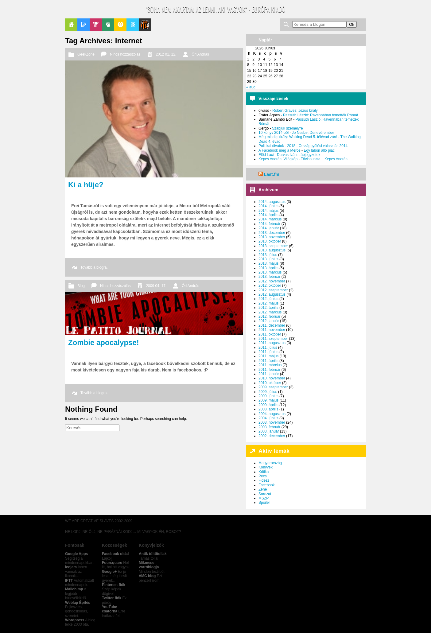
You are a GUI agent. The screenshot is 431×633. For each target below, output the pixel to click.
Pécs (262, 476)
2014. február (269, 224)
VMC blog (147, 576)
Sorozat (264, 494)
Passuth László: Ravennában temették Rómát (320, 115)
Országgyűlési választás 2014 (323, 146)
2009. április (268, 405)
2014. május (268, 210)
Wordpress (74, 620)
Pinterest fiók (113, 585)
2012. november (271, 281)
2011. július (267, 347)
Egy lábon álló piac (319, 150)
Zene (262, 489)
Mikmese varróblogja (149, 565)
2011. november (271, 330)
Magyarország (270, 463)
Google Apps (76, 554)
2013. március (270, 272)
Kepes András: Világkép (277, 159)
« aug (250, 87)
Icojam (71, 567)
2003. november (271, 422)
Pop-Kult (96, 24)
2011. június (268, 352)
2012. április (268, 307)
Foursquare (112, 563)
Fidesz (263, 480)
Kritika (263, 472)
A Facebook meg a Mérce (279, 150)
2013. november (271, 237)
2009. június (268, 396)
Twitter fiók (111, 598)
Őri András (200, 54)
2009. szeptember (273, 387)
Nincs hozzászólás (125, 54)
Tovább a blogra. (94, 267)
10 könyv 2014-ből (273, 132)
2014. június (268, 206)
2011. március (270, 365)
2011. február (269, 369)
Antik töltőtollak (153, 554)
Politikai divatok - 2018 (276, 146)
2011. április (268, 361)
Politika (108, 24)
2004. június (268, 418)
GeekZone (120, 24)
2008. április (268, 409)
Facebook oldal (115, 554)
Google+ (109, 571)
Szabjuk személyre (287, 128)
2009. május (268, 400)
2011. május (268, 356)
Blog (81, 286)
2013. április (268, 268)
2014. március (270, 219)
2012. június (268, 299)
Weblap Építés (77, 602)
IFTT (69, 580)
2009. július (267, 392)
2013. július (267, 255)
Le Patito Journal (145, 24)
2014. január (268, 228)
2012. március (270, 312)
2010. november (271, 378)
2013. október (269, 241)
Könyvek (265, 467)
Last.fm (271, 174)
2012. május (268, 303)
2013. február (269, 276)
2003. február (269, 427)
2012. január (268, 321)
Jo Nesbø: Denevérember (313, 132)
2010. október (269, 383)
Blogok (83, 24)
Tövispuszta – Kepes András (324, 159)
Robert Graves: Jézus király (294, 110)
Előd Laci (266, 155)
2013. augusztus (271, 250)
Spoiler (264, 502)
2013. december (271, 233)
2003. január (268, 431)
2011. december (271, 325)
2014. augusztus (271, 202)
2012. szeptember (273, 290)
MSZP (263, 498)
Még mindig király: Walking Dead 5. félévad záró (297, 137)
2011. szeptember (273, 338)
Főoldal (71, 24)
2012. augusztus (271, 294)
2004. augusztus (271, 414)
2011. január (268, 374)
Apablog (132, 24)
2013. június (268, 259)
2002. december (271, 436)
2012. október (269, 285)
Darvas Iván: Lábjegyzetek (298, 155)
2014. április (268, 215)
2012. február (269, 316)
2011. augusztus (271, 343)
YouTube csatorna (109, 609)
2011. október (269, 334)
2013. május (268, 263)
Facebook (266, 485)
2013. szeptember (273, 246)
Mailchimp (74, 589)
